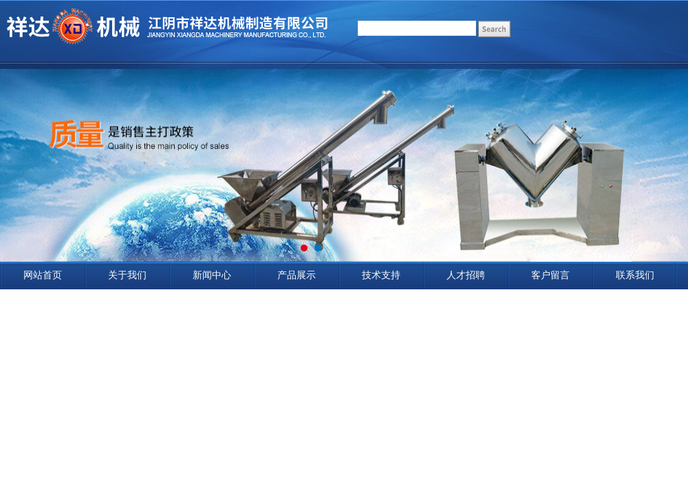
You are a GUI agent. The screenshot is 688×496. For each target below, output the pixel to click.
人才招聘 (466, 275)
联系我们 (635, 275)
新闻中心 (212, 275)
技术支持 (381, 275)
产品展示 (296, 275)
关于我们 (127, 275)
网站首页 (42, 275)
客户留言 (550, 275)
